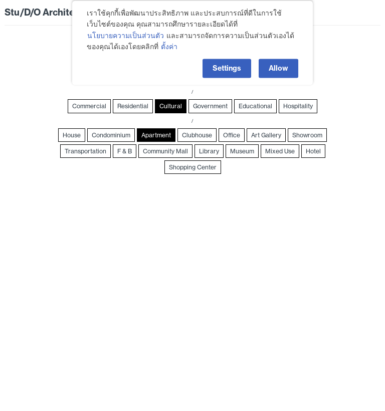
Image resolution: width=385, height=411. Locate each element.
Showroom (307, 135)
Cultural (170, 106)
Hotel (313, 151)
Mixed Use (280, 151)
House (72, 135)
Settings (227, 64)
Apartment (156, 135)
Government (210, 106)
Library (209, 151)
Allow (278, 64)
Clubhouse (197, 135)
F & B (124, 151)
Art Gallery (266, 135)
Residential (132, 106)
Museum (242, 151)
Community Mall (165, 151)
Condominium (111, 135)
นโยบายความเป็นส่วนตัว (125, 32)
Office (231, 135)
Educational (255, 106)
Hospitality (298, 106)
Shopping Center (193, 167)
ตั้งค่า (169, 43)
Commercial (89, 106)
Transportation (85, 151)
